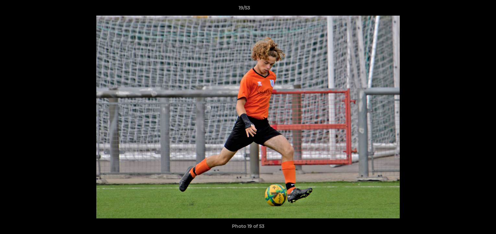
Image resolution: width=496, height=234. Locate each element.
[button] (469, 9)
